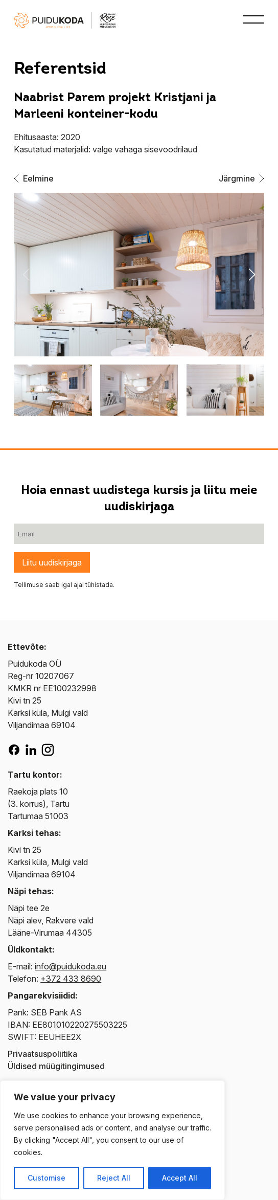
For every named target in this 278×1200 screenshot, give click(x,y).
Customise (46, 1177)
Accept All (179, 1177)
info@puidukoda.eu (70, 966)
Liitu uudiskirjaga (52, 562)
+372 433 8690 (70, 978)
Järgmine (241, 178)
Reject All (113, 1177)
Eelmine (34, 178)
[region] (112, 1140)
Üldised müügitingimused (56, 1066)
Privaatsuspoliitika (42, 1054)
